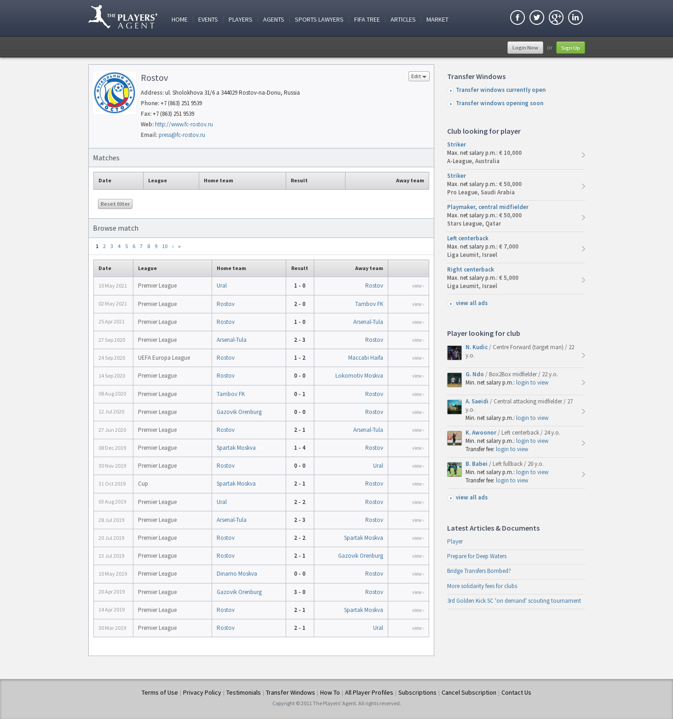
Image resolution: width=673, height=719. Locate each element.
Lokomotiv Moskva (359, 375)
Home (180, 19)
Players (241, 19)
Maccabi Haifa (365, 358)
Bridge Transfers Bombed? (479, 571)
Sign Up (570, 47)
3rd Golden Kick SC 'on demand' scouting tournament (514, 601)
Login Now (525, 47)
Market (437, 19)
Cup (143, 483)
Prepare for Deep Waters (476, 556)
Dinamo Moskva (237, 573)
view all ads (472, 303)
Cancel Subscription (469, 692)
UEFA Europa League (164, 358)
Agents (273, 19)
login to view (532, 382)
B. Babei (477, 464)
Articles (403, 19)
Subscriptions (417, 692)
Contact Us (516, 692)
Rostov (374, 285)
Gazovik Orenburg (239, 412)
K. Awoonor (482, 432)
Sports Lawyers (319, 19)
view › (418, 286)
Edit (419, 77)
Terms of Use (160, 692)
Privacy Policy (202, 692)
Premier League (157, 285)
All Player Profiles (369, 692)
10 (164, 246)
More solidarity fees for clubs (482, 586)
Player (455, 541)
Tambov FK (369, 304)
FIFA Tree (367, 19)
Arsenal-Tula (368, 322)
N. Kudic (477, 347)
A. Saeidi (478, 401)
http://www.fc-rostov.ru (184, 124)
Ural (222, 285)
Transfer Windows (290, 692)
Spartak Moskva (236, 448)
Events (208, 19)
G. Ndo (475, 374)
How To (330, 692)
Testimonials (243, 692)
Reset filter (115, 203)
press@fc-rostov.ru (182, 135)
